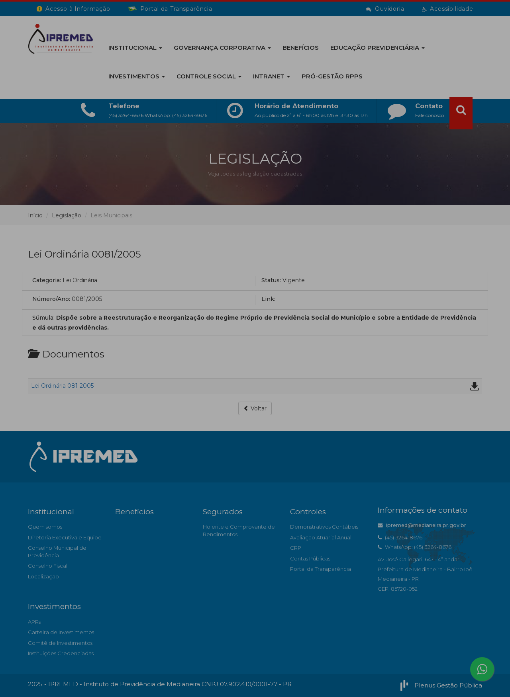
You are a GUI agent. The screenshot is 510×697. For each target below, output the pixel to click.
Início (35, 215)
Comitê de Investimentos (60, 643)
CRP (295, 548)
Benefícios (134, 511)
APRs (34, 622)
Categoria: (46, 280)
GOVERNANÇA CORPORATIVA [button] (222, 47)
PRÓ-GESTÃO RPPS (332, 76)
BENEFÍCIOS (300, 47)
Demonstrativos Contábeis (324, 526)
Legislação (66, 215)
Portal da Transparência (320, 569)
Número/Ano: (51, 299)
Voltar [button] (255, 408)
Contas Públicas (310, 558)
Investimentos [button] (136, 76)
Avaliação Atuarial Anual (320, 537)
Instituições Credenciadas (61, 653)
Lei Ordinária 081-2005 (62, 385)
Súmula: (43, 317)
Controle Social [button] (209, 76)
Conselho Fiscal (47, 565)
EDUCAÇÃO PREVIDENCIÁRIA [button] (377, 47)
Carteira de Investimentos (61, 632)
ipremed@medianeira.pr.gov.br (422, 525)
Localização (43, 576)
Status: (271, 280)
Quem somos (45, 526)
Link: (268, 299)
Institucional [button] (135, 47)
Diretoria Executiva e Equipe (65, 537)
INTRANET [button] (271, 76)
